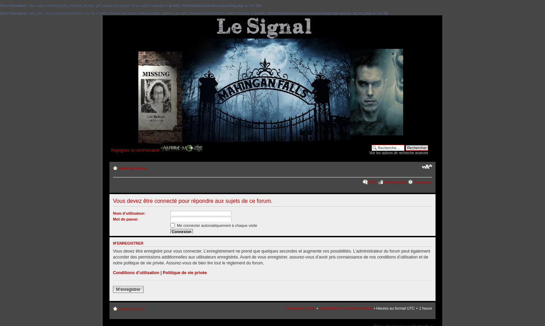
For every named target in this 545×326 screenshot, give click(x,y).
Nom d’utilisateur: (129, 213)
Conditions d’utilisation (136, 272)
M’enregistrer (395, 182)
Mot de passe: (125, 219)
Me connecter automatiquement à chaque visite (213, 225)
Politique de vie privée (185, 272)
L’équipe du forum (300, 308)
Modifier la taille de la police (427, 167)
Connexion (423, 182)
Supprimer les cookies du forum (346, 308)
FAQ (372, 182)
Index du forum (132, 168)
